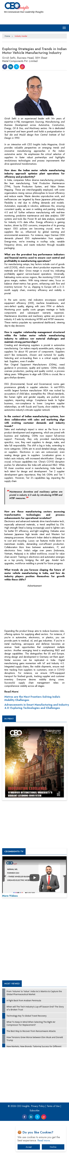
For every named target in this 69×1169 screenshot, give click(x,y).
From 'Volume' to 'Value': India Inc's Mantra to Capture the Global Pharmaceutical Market (34, 993)
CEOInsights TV (13, 851)
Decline (53, 1146)
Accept (29, 1146)
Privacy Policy (38, 1106)
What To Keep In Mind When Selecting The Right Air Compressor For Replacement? (31, 1023)
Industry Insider (21, 36)
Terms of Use (53, 1106)
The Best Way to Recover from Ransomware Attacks (31, 1031)
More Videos (10, 895)
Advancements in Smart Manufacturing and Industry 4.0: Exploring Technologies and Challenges (36, 706)
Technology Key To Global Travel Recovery (26, 1015)
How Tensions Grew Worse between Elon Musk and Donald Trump (35, 1039)
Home (7, 36)
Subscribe (34, 1110)
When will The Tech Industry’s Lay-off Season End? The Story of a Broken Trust (35, 1008)
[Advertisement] (26, 607)
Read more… (44, 1140)
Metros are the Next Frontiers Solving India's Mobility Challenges (32, 698)
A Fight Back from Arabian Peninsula (24, 1000)
